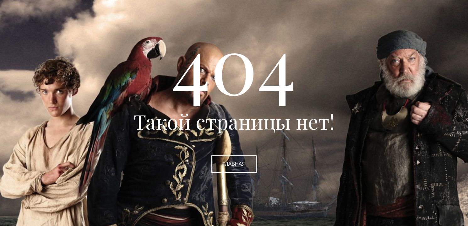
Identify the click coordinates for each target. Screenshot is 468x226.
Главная (233, 164)
